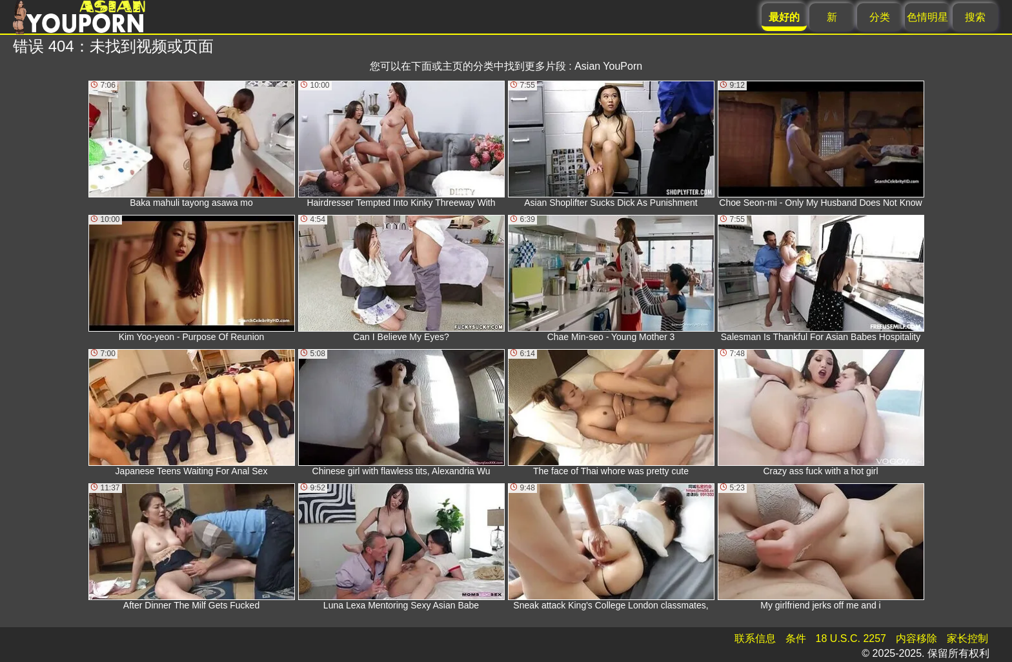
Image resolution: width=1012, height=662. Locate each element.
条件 (795, 638)
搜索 (975, 17)
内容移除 (916, 638)
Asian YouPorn (608, 66)
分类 (879, 17)
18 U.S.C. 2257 (851, 638)
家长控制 (967, 638)
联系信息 (755, 638)
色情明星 (927, 17)
